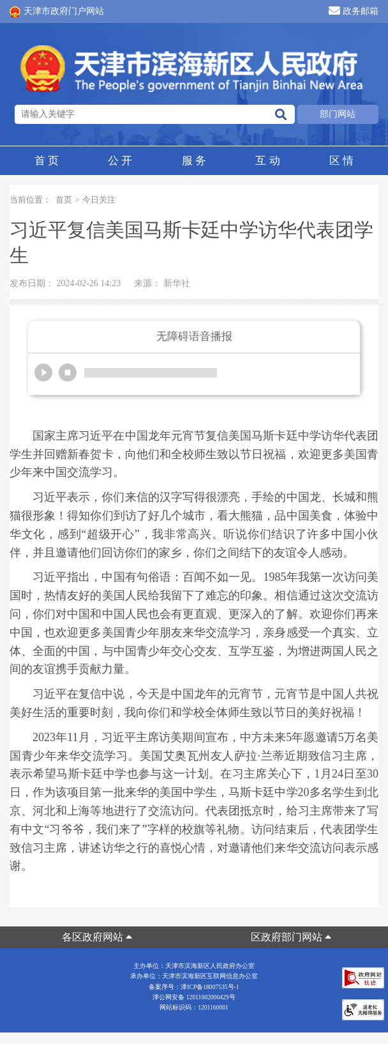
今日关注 (99, 199)
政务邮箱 (353, 10)
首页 (46, 161)
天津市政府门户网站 (57, 12)
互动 (267, 161)
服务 (194, 161)
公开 (120, 161)
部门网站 (337, 114)
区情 (341, 161)
